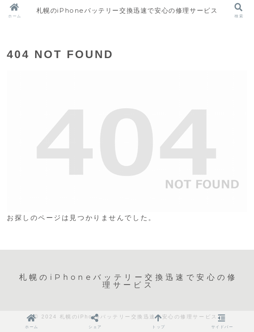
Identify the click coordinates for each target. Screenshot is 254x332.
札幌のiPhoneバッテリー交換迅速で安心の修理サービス (127, 10)
